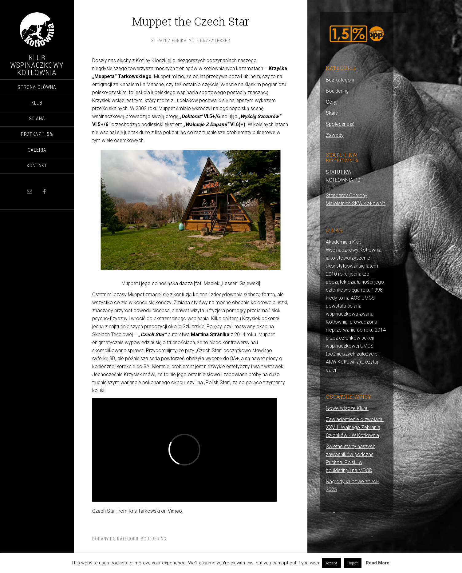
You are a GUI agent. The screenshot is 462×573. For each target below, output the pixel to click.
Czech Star (104, 511)
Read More (377, 563)
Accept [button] (331, 563)
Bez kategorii (340, 80)
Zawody (335, 135)
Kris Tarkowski (144, 511)
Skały (332, 113)
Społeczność (340, 124)
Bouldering (153, 538)
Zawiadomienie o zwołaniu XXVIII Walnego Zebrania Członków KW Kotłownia (355, 427)
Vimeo (175, 511)
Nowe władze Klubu (347, 408)
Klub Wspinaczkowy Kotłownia (37, 65)
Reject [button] (353, 563)
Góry (331, 102)
